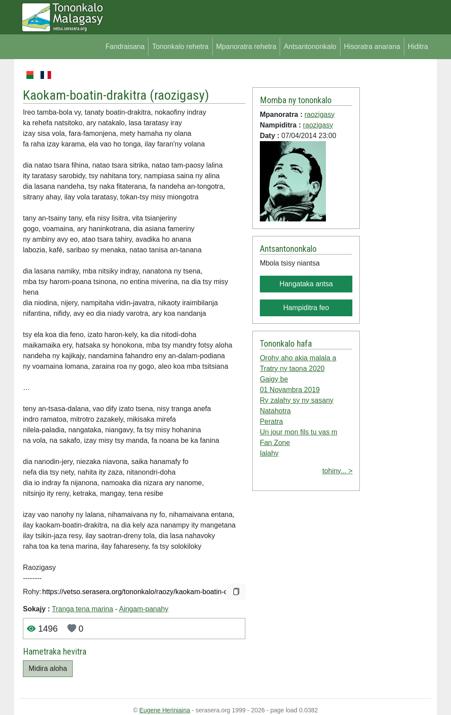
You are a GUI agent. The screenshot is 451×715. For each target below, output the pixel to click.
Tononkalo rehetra (180, 46)
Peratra (271, 421)
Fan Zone (275, 442)
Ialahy (269, 453)
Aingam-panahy (143, 609)
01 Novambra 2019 (290, 389)
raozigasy (179, 95)
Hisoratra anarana (372, 46)
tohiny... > (337, 471)
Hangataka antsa (306, 284)
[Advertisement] (395, 202)
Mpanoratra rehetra (246, 46)
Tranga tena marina (82, 609)
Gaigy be (274, 379)
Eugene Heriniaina (164, 710)
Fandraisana (124, 46)
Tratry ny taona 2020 (292, 368)
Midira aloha (48, 668)
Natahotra (275, 411)
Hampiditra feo (306, 307)
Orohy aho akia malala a (298, 358)
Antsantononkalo (310, 46)
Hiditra (418, 46)
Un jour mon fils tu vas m (298, 432)
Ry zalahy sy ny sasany (296, 400)
